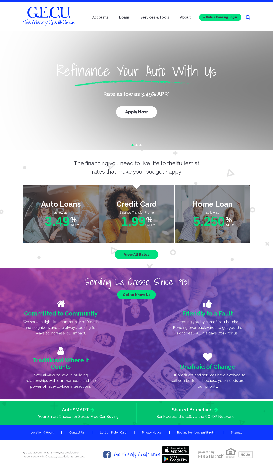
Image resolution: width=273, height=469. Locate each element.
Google (175, 459)
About (185, 17)
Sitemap (236, 432)
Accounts (100, 17)
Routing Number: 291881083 (196, 432)
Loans (124, 17)
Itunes (175, 450)
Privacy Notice (152, 432)
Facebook (107, 454)
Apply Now (136, 111)
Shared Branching (192, 410)
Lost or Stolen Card (113, 432)
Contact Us (76, 432)
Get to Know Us (136, 295)
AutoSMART (75, 410)
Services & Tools (154, 17)
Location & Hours (42, 432)
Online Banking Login (220, 17)
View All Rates (136, 254)
